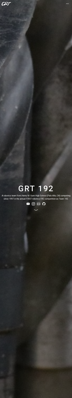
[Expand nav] (67, 4)
